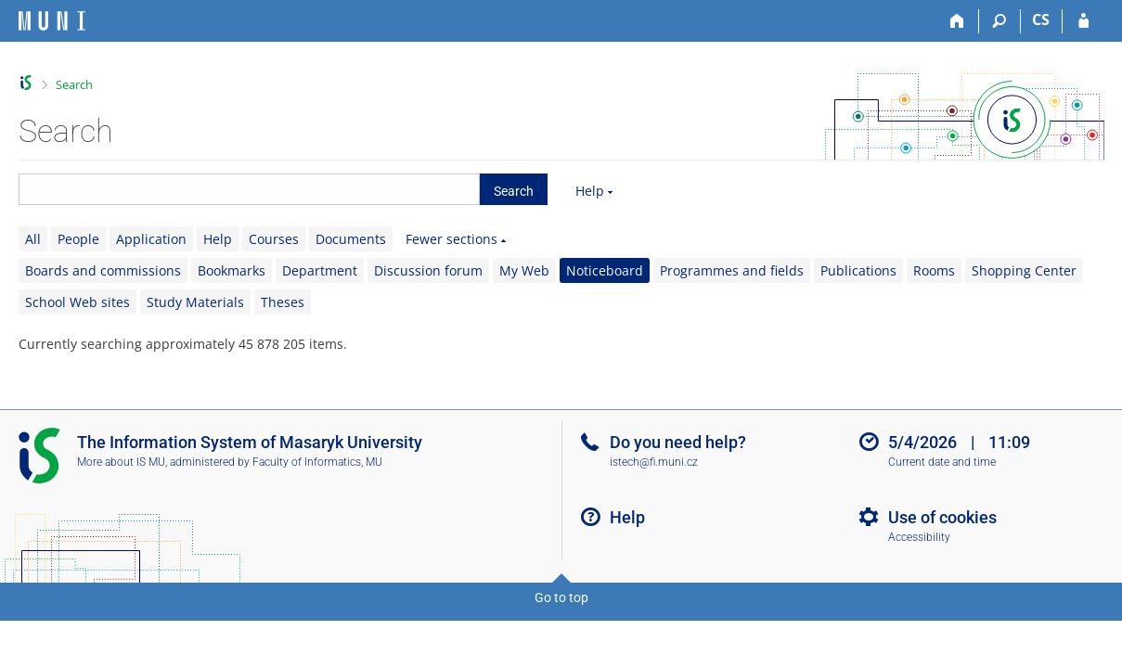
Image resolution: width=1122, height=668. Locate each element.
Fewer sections (451, 239)
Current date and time (942, 462)
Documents (351, 239)
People (78, 239)
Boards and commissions (103, 270)
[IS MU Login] (1083, 21)
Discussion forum (428, 270)
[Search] (1000, 21)
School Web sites (77, 302)
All (33, 239)
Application (151, 239)
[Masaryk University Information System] (52, 21)
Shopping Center (1024, 270)
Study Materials (195, 302)
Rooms (934, 270)
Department (319, 270)
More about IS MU (121, 462)
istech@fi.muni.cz (654, 462)
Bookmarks (231, 270)
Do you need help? (678, 442)
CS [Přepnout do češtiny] (1041, 19)
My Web (524, 270)
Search (74, 84)
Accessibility (919, 537)
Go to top (561, 597)
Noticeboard (604, 270)
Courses (274, 239)
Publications (858, 270)
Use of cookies (942, 517)
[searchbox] (249, 189)
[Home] (958, 21)
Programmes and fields (732, 270)
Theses (282, 302)
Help (589, 190)
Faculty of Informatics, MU (317, 462)
